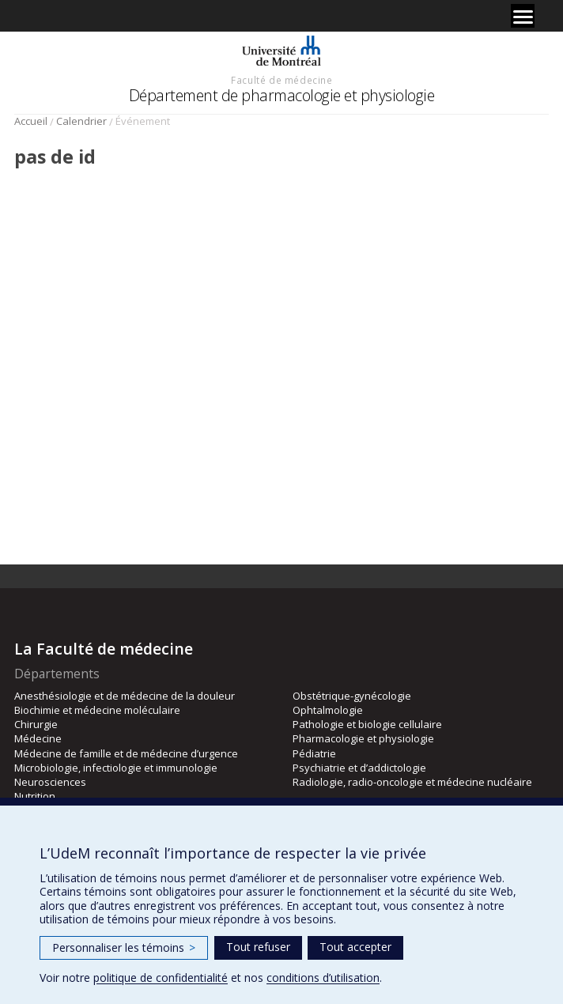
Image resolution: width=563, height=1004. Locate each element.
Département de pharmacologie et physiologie (282, 95)
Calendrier (81, 121)
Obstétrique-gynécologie (352, 696)
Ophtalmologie (328, 710)
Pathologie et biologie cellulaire (367, 724)
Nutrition (34, 796)
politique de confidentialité (160, 977)
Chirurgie (36, 724)
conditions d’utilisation (323, 977)
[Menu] (523, 16)
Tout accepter (355, 946)
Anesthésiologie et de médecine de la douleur (124, 696)
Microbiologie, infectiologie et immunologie (115, 768)
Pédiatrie (314, 753)
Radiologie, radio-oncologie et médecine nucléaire (412, 782)
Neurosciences (50, 782)
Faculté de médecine (281, 80)
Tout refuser (258, 946)
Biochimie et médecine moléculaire (97, 710)
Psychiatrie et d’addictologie (359, 768)
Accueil (30, 121)
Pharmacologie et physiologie (363, 738)
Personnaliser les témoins (123, 947)
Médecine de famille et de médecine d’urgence (126, 753)
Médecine (38, 738)
